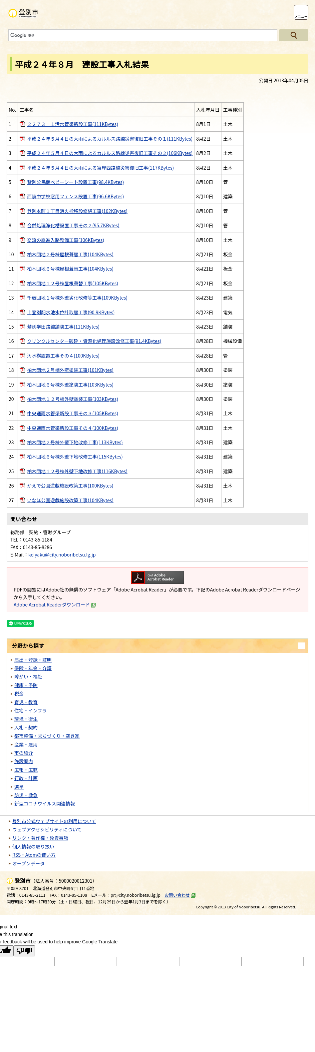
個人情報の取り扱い (33, 846)
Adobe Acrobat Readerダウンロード (55, 604)
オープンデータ (28, 863)
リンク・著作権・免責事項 (40, 837)
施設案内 (23, 761)
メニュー (300, 16)
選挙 (19, 786)
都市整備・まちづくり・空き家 (47, 735)
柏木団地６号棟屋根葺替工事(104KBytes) (70, 268)
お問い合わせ (180, 895)
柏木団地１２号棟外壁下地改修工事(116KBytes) (77, 471)
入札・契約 (26, 727)
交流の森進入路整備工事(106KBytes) (65, 240)
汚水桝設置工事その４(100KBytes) (63, 355)
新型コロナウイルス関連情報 (44, 803)
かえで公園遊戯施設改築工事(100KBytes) (70, 485)
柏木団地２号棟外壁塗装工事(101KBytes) (70, 370)
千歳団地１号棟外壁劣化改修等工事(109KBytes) (77, 297)
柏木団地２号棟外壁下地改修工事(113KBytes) (75, 442)
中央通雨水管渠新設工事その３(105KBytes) (72, 413)
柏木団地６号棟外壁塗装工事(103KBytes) (70, 384)
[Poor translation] (24, 950)
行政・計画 (26, 778)
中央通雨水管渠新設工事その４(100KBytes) (72, 428)
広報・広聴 (26, 769)
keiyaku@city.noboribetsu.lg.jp (62, 554)
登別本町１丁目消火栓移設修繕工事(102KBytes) (77, 211)
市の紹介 (23, 752)
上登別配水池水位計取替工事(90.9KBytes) (71, 312)
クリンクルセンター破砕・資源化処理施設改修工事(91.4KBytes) (94, 341)
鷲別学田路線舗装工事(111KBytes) (63, 326)
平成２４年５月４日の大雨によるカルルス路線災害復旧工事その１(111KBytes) (109, 138)
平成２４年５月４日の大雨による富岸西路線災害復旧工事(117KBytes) (100, 167)
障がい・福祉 (28, 676)
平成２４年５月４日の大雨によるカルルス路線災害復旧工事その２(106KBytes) (109, 153)
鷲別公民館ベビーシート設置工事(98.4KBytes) (75, 182)
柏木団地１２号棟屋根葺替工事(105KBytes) (72, 283)
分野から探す (28, 645)
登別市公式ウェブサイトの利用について (54, 821)
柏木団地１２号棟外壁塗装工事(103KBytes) (72, 399)
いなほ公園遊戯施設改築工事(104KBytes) (70, 500)
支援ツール (283, 12)
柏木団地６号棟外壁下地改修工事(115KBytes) (75, 456)
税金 (19, 693)
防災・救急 (26, 795)
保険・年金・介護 (33, 668)
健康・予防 (26, 685)
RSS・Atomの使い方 (34, 854)
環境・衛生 (26, 718)
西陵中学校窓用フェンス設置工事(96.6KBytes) (75, 196)
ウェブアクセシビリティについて (47, 829)
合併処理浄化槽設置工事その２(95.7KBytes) (73, 225)
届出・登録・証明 (33, 659)
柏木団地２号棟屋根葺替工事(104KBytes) (70, 254)
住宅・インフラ (30, 710)
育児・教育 (26, 702)
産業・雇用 (26, 744)
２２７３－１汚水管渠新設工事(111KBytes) (72, 124)
